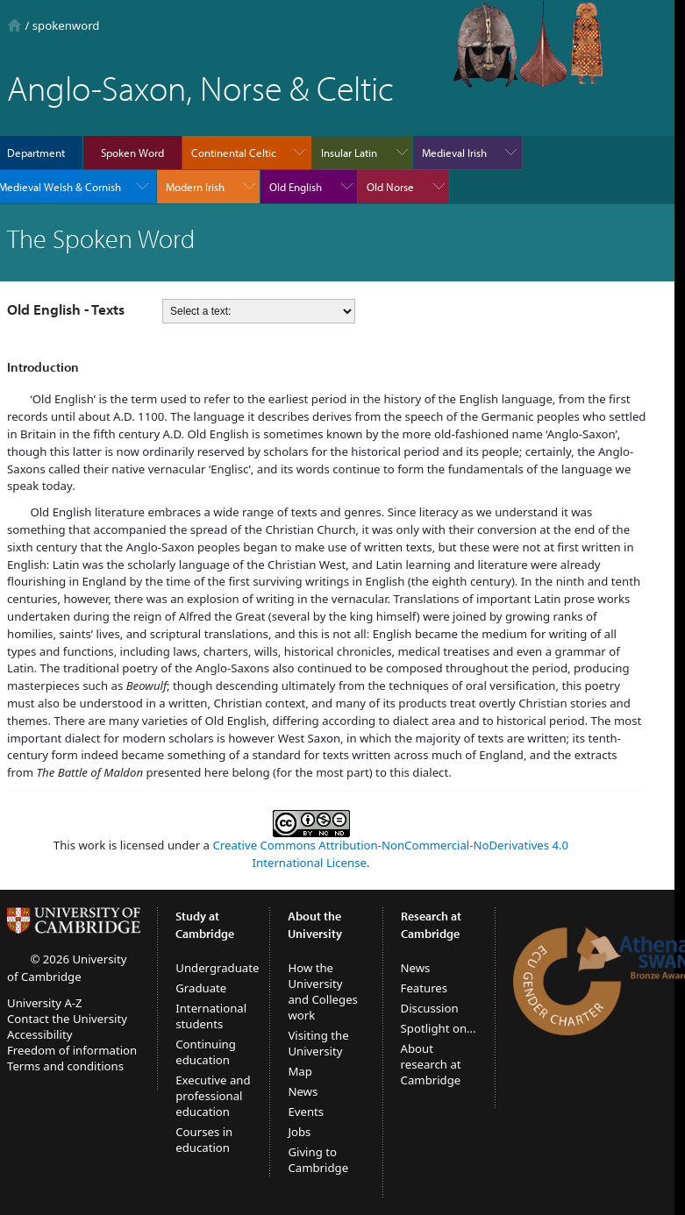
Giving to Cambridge (318, 1160)
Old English (295, 187)
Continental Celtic (233, 153)
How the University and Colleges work (323, 991)
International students (210, 1016)
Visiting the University (318, 1043)
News (303, 1091)
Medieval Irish (454, 153)
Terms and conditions (65, 1066)
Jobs (299, 1132)
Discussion (430, 1008)
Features (424, 988)
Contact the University (67, 1019)
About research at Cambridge (431, 1064)
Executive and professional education (212, 1095)
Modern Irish (195, 187)
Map (299, 1071)
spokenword (66, 25)
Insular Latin (349, 153)
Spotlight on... (438, 1028)
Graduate (200, 988)
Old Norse (390, 187)
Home (14, 25)
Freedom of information (72, 1050)
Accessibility (39, 1034)
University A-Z (44, 1003)
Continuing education (205, 1052)
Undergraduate (217, 968)
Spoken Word (132, 153)
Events (306, 1111)
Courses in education (203, 1139)
